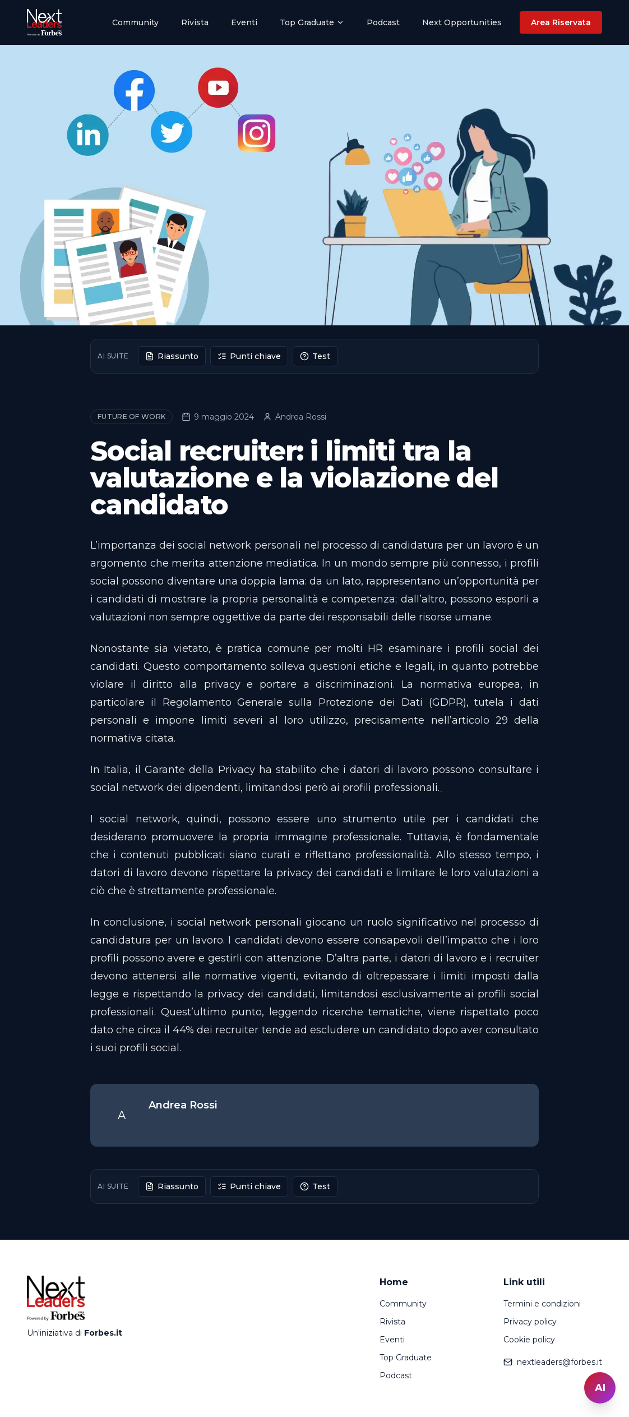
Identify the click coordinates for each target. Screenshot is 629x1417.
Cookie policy (529, 1340)
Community (135, 22)
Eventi (244, 22)
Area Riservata (561, 22)
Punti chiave (249, 356)
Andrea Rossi (294, 417)
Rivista (195, 22)
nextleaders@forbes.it (552, 1362)
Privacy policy (530, 1322)
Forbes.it (103, 1333)
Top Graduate (312, 22)
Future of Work (131, 416)
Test (315, 356)
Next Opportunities (462, 22)
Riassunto (171, 356)
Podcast (383, 22)
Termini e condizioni (542, 1304)
